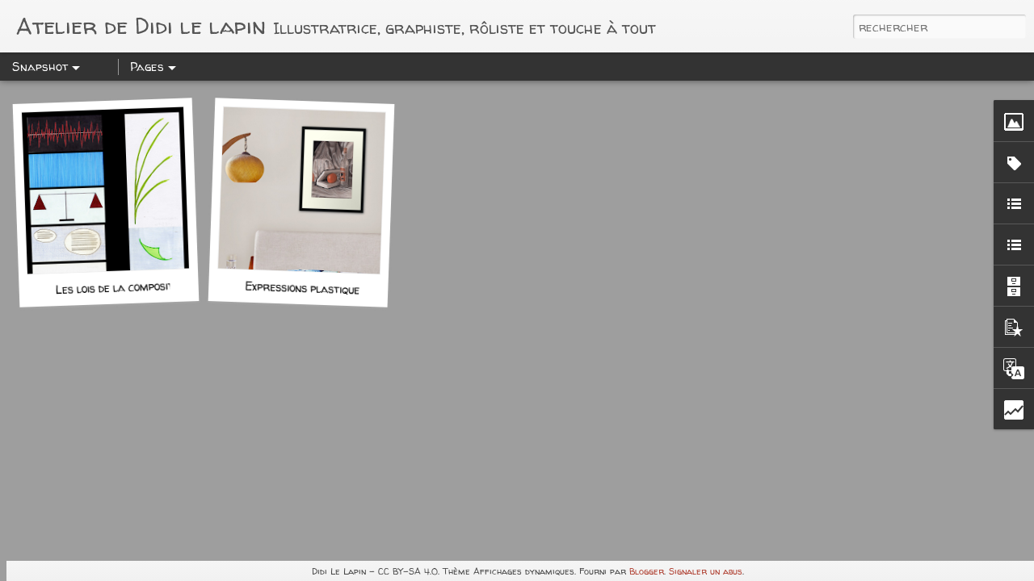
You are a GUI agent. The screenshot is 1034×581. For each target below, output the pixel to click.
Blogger (646, 571)
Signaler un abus (705, 571)
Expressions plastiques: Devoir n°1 (334, 289)
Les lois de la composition (121, 288)
